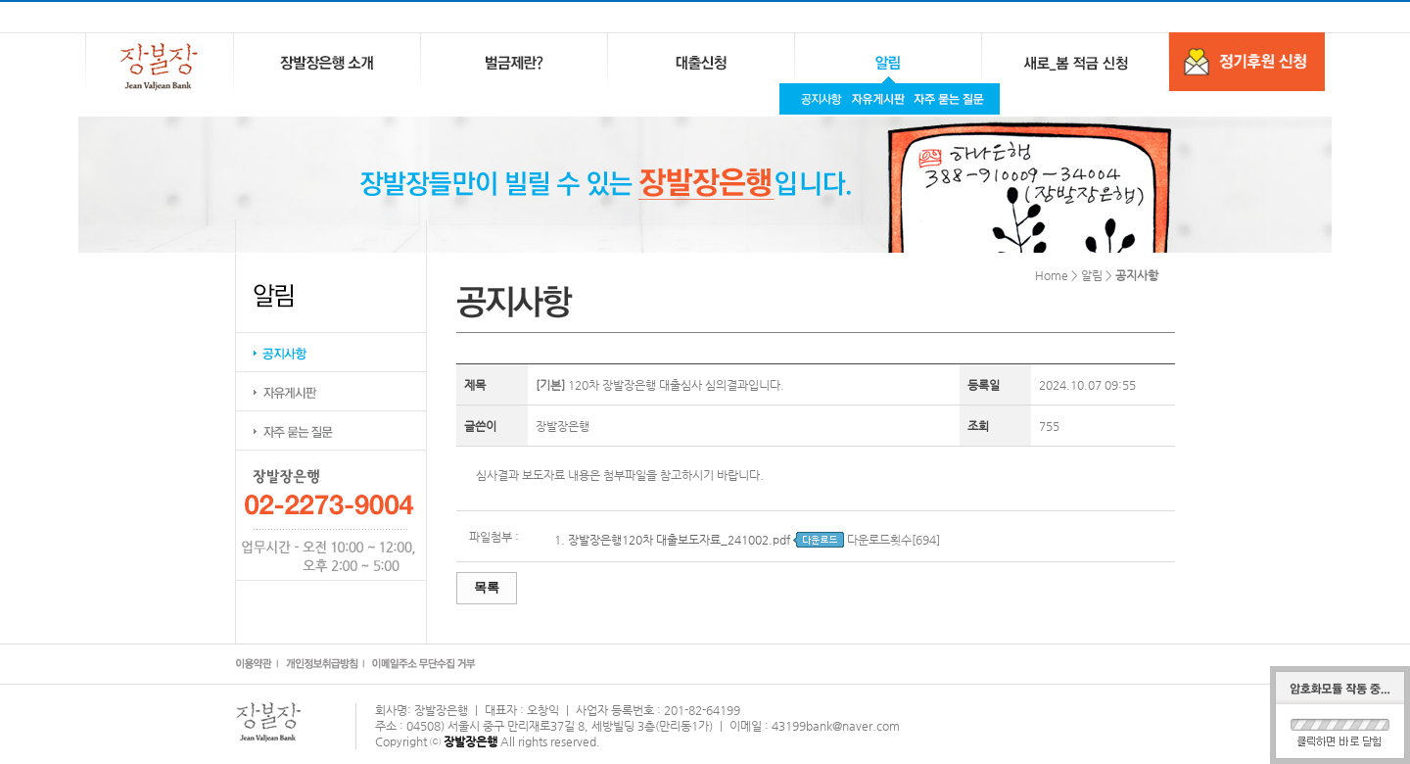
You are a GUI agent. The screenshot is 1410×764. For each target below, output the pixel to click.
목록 (486, 587)
